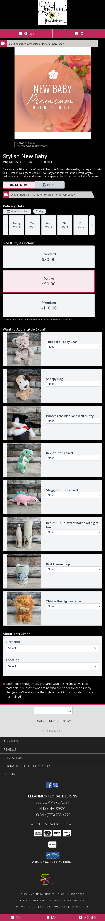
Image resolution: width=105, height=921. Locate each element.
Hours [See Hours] (87, 917)
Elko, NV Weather (32, 900)
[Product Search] (53, 710)
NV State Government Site (66, 900)
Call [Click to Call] (17, 917)
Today (39, 211)
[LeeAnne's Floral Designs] (52, 24)
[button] (52, 855)
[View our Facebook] (49, 787)
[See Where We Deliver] (52, 731)
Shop (26, 33)
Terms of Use (79, 906)
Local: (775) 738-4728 (52, 814)
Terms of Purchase (53, 906)
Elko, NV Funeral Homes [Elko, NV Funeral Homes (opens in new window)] (38, 894)
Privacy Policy (26, 906)
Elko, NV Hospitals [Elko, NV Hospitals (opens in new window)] (71, 894)
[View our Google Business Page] (56, 787)
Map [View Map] (52, 917)
